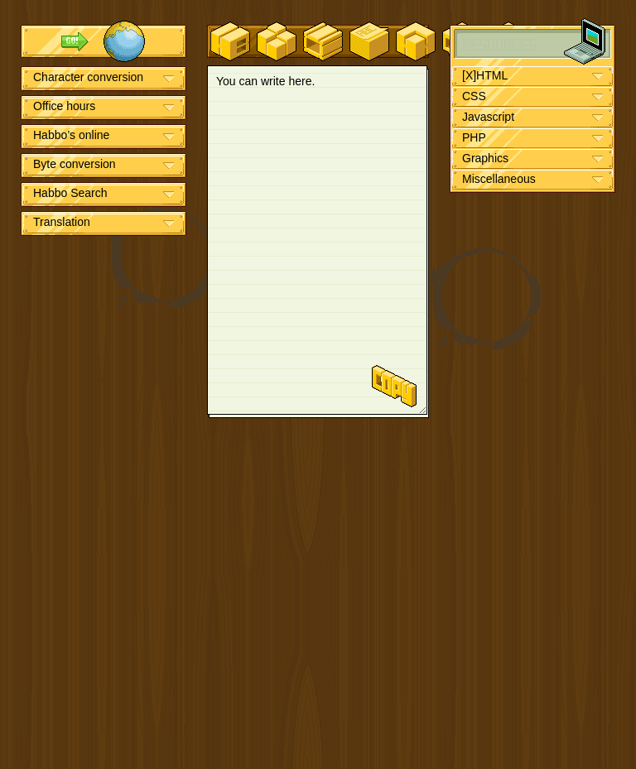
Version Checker (276, 41)
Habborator (230, 41)
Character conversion (88, 77)
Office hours (64, 106)
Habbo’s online (71, 135)
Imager (323, 41)
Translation (61, 221)
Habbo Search (70, 192)
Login (124, 41)
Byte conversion (74, 164)
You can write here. (317, 240)
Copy (394, 385)
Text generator (369, 41)
